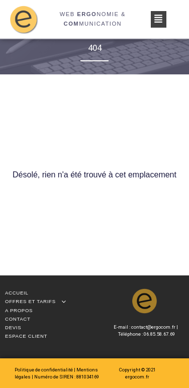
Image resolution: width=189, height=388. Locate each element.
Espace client (26, 336)
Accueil (16, 293)
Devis (13, 327)
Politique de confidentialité (44, 369)
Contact (18, 319)
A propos (19, 310)
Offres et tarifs (38, 301)
